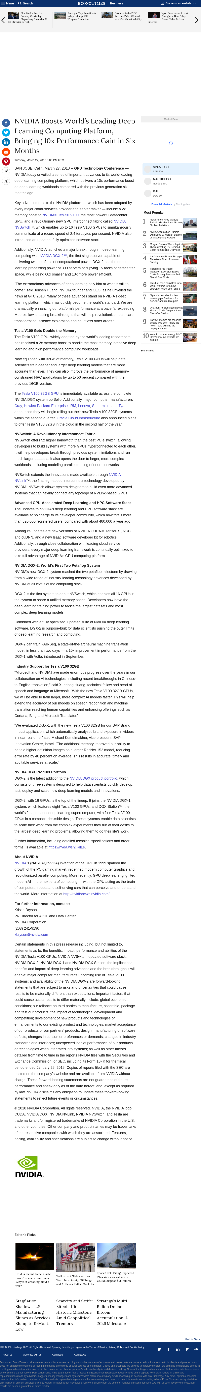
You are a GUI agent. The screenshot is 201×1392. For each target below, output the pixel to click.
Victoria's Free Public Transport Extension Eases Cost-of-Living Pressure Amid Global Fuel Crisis (165, 273)
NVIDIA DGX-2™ (53, 256)
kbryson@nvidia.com (31, 935)
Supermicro (101, 406)
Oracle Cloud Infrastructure (78, 418)
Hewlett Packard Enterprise (46, 406)
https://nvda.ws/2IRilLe (66, 847)
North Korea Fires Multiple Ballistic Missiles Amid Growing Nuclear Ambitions (166, 222)
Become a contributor (181, 3)
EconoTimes (147, 350)
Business (116, 3)
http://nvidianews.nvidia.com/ (86, 894)
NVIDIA (20, 863)
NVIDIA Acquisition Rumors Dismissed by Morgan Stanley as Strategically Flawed (166, 235)
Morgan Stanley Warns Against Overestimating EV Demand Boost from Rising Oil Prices (166, 247)
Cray (18, 406)
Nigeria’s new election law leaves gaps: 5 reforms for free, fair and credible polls (164, 298)
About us (7, 1354)
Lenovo (84, 406)
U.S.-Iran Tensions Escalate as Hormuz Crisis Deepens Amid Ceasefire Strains (166, 310)
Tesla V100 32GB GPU (40, 394)
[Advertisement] (100, 85)
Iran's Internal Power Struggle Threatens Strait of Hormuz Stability (166, 259)
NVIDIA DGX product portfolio (93, 778)
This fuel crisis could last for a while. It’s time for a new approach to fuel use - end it (166, 286)
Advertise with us (32, 1354)
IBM (73, 406)
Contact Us (80, 1354)
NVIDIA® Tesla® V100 (60, 215)
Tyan (122, 406)
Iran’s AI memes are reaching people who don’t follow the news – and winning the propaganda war (165, 324)
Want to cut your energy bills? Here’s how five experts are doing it (166, 337)
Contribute (57, 1354)
